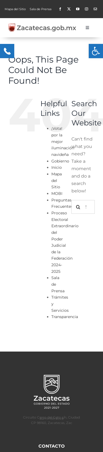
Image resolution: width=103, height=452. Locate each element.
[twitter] (69, 9)
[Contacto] (95, 9)
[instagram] (86, 9)
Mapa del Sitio (56, 180)
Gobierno (60, 161)
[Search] (78, 207)
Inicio (56, 167)
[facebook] (60, 9)
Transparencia (64, 316)
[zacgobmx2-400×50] (42, 25)
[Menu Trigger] (7, 51)
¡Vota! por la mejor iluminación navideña (62, 141)
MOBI (56, 193)
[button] (96, 51)
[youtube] (77, 9)
